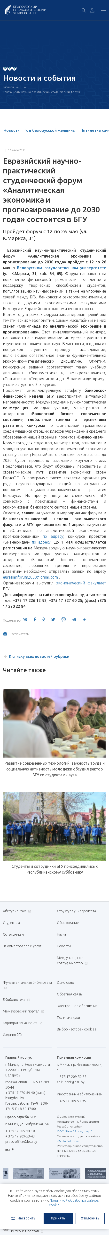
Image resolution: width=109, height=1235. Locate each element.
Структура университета (76, 911)
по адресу (53, 536)
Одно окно (65, 982)
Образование (68, 923)
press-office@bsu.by (21, 1142)
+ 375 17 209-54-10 (20, 1131)
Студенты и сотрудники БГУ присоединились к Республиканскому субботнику (55, 869)
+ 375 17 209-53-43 (20, 1136)
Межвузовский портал (23, 1011)
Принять (58, 1218)
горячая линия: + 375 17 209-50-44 (27, 1084)
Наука (61, 934)
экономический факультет (81, 583)
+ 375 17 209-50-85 (71, 1077)
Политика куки (68, 1018)
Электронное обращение (77, 1006)
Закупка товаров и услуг (22, 946)
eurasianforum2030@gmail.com (30, 577)
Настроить (23, 1218)
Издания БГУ (12, 1035)
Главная (8, 87)
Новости (12, 130)
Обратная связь (69, 994)
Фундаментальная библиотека (27, 985)
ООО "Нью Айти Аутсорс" (74, 1131)
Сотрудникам (13, 934)
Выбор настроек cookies (76, 1029)
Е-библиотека (16, 1000)
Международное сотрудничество (72, 960)
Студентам (11, 923)
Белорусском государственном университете (61, 268)
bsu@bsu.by (14, 1098)
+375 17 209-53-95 (71, 1101)
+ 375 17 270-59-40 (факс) (25, 1093)
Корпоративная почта (22, 1023)
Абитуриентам (16, 911)
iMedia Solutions (68, 1141)
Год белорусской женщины (50, 130)
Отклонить (90, 1218)
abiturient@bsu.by (71, 1082)
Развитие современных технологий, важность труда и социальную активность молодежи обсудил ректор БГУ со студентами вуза (55, 769)
